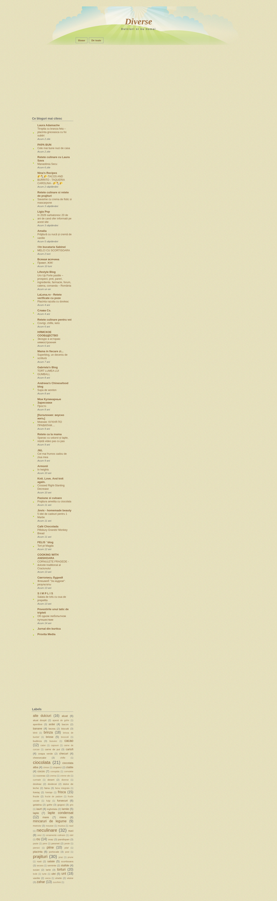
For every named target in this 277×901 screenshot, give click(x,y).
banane (37, 728)
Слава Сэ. (44, 310)
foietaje (49, 792)
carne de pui (52, 749)
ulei (53, 873)
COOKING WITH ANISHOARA (48, 556)
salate (51, 861)
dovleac (37, 784)
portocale (54, 851)
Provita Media (46, 634)
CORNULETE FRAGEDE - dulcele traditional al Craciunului (53, 565)
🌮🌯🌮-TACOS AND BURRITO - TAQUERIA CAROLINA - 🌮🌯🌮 (51, 180)
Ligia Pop (43, 211)
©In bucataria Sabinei (51, 247)
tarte (48, 869)
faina (47, 788)
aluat (65, 716)
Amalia (42, 230)
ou (38, 839)
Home (81, 40)
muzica (61, 826)
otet (71, 835)
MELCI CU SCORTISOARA (53, 250)
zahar (41, 882)
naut (71, 826)
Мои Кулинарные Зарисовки (49, 401)
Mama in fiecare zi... (50, 351)
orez (39, 835)
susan (36, 869)
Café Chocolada (47, 526)
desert (50, 779)
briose (49, 736)
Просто (41, 406)
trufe (35, 874)
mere (46, 817)
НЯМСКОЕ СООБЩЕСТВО (47, 333)
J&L (40, 450)
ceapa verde (45, 753)
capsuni (55, 745)
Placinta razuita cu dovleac (53, 301)
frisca (62, 792)
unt (63, 873)
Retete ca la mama (49, 434)
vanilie (36, 878)
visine (70, 878)
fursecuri (62, 800)
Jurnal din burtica (49, 628)
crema (53, 776)
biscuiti (65, 728)
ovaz (50, 839)
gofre (49, 804)
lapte (36, 813)
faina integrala (62, 788)
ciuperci (57, 767)
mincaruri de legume (49, 821)
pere (45, 843)
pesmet (55, 843)
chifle (62, 758)
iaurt (39, 809)
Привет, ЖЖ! (45, 262)
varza (47, 878)
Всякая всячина (48, 259)
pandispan (63, 839)
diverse (65, 780)
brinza (48, 732)
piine (50, 847)
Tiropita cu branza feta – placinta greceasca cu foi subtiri (51, 132)
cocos (41, 771)
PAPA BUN (44, 144)
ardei (52, 724)
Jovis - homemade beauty (54, 510)
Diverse (138, 21)
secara (40, 865)
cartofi (69, 749)
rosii (39, 861)
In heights (43, 469)
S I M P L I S (45, 593)
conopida (54, 771)
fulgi (48, 801)
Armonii (42, 466)
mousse (49, 826)
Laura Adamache (48, 125)
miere (62, 817)
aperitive (37, 724)
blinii (35, 733)
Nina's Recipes (47, 173)
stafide (65, 865)
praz (61, 857)
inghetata (52, 809)
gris (71, 805)
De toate (96, 40)
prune (70, 857)
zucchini (57, 882)
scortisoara (67, 861)
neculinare (47, 830)
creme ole (65, 776)
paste (35, 843)
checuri (63, 753)
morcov (37, 825)
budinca (37, 741)
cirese (46, 767)
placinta (38, 851)
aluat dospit (40, 720)
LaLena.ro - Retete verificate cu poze (49, 296)
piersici (36, 848)
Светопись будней (50, 577)
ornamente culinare (55, 835)
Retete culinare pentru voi (54, 319)
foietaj (36, 792)
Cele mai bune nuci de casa (53, 148)
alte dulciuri (42, 716)
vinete (58, 878)
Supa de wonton (46, 390)
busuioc (53, 741)
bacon (65, 724)
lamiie (65, 809)
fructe (36, 796)
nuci (70, 830)
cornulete (68, 771)
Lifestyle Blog (46, 272)
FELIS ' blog (45, 542)
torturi (61, 869)
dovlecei (52, 784)
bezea (52, 728)
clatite (69, 767)
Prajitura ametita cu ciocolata (54, 501)
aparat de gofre (61, 720)
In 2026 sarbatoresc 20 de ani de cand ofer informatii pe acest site (54, 218)
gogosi (61, 804)
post (67, 852)
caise (43, 745)
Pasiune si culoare (49, 498)
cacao (68, 741)
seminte (51, 865)
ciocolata (41, 762)
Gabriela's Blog (47, 367)
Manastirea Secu (47, 164)
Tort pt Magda (45, 545)
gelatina (37, 804)
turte (44, 874)
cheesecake (39, 757)
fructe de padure (53, 796)
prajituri (40, 856)
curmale (37, 780)
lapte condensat (60, 813)
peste (67, 843)
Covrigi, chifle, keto (48, 323)
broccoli (65, 737)
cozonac (41, 775)
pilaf (67, 848)
